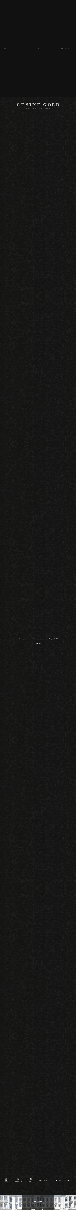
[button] (5, 48)
